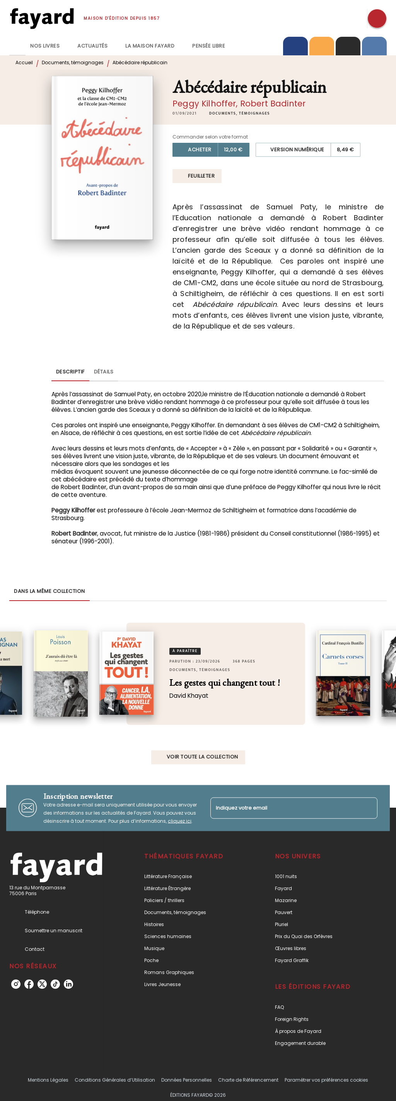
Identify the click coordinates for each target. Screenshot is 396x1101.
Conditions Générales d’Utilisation (115, 1080)
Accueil (24, 62)
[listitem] (15, 984)
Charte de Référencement (248, 1080)
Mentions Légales (48, 1080)
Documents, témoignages (73, 62)
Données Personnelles (186, 1080)
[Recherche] (377, 18)
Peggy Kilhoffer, (206, 103)
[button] (239, 113)
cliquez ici (179, 820)
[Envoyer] (368, 808)
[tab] (17, 46)
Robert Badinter (273, 103)
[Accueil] (41, 18)
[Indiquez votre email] (284, 807)
